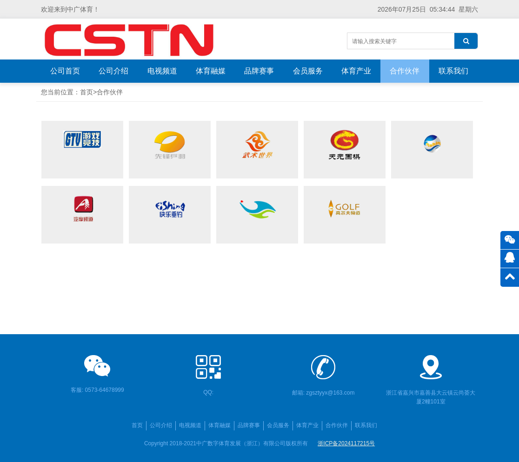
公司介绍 (113, 71)
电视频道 (162, 71)
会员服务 (308, 71)
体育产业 (356, 71)
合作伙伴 (404, 71)
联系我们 (453, 71)
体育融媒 (211, 71)
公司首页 (65, 71)
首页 (86, 92)
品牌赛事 (259, 71)
